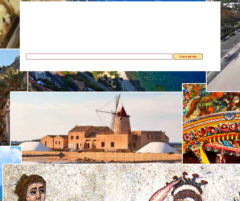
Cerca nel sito (188, 56)
